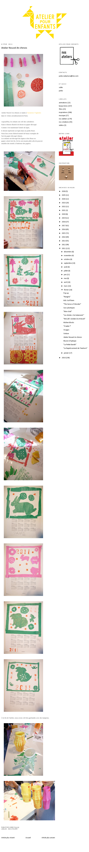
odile (61, 88)
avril (65, 282)
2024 (64, 199)
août (66, 267)
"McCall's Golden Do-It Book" (74, 319)
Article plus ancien (48, 838)
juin (65, 275)
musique (62, 116)
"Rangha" (66, 297)
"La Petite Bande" (69, 345)
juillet (66, 271)
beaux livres (63, 106)
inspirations (63, 112)
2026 (64, 191)
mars (66, 286)
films (61, 109)
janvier (66, 353)
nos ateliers (13, 829)
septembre (68, 263)
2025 (64, 195)
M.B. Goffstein (68, 301)
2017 (64, 226)
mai (65, 278)
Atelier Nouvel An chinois (14, 48)
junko (61, 91)
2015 (64, 233)
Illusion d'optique (69, 341)
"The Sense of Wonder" (72, 304)
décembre (68, 252)
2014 (64, 237)
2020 (64, 214)
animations (63, 103)
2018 (64, 222)
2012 (64, 245)
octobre (67, 259)
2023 (64, 203)
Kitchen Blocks (68, 323)
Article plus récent (8, 838)
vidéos (61, 125)
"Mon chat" (67, 312)
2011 (64, 249)
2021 (64, 210)
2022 (64, 207)
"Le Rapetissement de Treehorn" (75, 348)
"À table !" (67, 326)
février (66, 290)
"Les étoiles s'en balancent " (73, 315)
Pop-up (66, 293)
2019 (64, 218)
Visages (66, 330)
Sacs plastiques (69, 308)
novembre (68, 256)
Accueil (28, 838)
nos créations (64, 122)
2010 (64, 358)
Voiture (66, 334)
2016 (64, 229)
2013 (64, 241)
